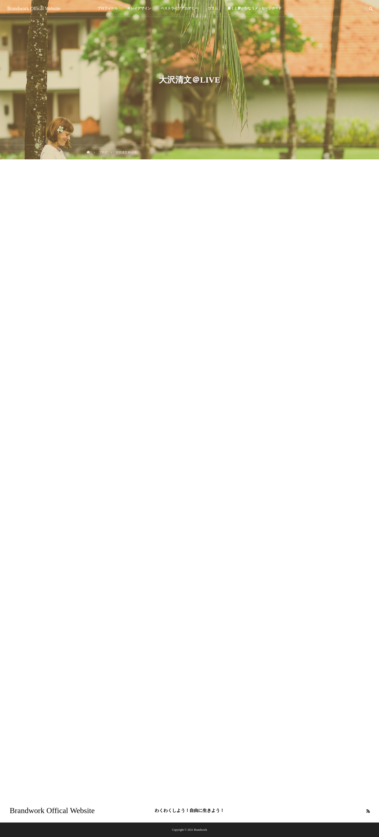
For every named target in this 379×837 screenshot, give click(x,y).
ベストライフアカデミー (179, 8)
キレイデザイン (139, 8)
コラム (213, 8)
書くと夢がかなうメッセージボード (254, 8)
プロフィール (107, 8)
